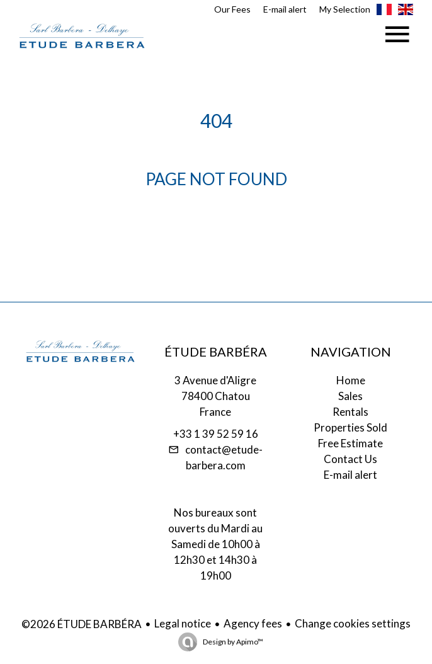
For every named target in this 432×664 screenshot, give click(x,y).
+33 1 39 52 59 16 (215, 433)
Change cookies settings (353, 623)
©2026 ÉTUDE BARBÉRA (81, 624)
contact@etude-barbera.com (224, 457)
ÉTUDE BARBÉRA (215, 351)
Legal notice (182, 623)
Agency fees (253, 623)
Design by (232, 641)
